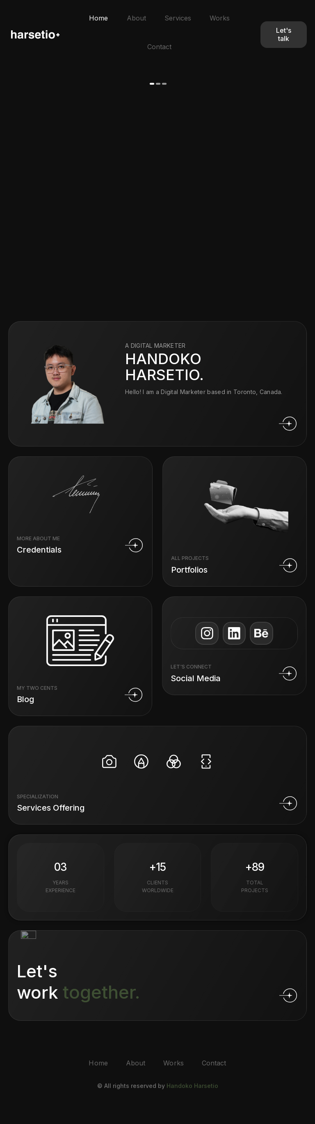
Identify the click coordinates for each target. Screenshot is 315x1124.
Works (222, 18)
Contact (159, 47)
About (135, 18)
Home (96, 18)
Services (178, 18)
